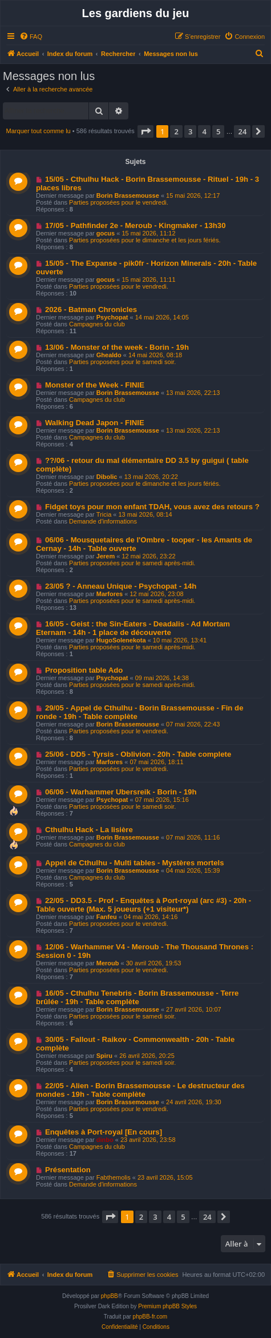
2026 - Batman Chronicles (91, 309)
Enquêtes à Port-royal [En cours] (103, 1132)
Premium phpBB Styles (167, 1306)
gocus (105, 233)
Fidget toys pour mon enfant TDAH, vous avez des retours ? (152, 506)
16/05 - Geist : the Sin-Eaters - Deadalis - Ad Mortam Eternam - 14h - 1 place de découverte (133, 628)
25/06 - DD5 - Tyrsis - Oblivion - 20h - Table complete (138, 754)
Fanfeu (106, 916)
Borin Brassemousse (127, 195)
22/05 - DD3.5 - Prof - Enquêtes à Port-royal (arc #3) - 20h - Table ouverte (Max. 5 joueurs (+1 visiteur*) (143, 904)
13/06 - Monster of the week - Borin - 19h (117, 347)
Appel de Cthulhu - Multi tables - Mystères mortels (134, 862)
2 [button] (176, 131)
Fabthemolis (113, 1177)
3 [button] (190, 131)
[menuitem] (30, 36)
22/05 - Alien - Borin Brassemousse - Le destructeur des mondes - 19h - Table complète (140, 1090)
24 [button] (242, 131)
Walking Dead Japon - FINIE (94, 422)
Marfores (109, 593)
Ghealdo (109, 355)
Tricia (103, 514)
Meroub (107, 963)
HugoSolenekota (121, 640)
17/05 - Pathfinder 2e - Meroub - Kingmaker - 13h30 (135, 225)
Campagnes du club (97, 324)
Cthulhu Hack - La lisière (89, 829)
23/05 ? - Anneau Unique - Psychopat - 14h (121, 586)
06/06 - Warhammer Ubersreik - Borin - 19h (121, 792)
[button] (145, 131)
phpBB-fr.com (150, 1316)
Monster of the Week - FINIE (94, 385)
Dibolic (107, 476)
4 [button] (204, 131)
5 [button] (218, 131)
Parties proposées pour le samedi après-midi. (132, 563)
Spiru (104, 1055)
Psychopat (112, 317)
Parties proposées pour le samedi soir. (122, 361)
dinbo (105, 1139)
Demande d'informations (103, 521)
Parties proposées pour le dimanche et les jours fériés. (144, 240)
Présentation (68, 1169)
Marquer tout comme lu (38, 130)
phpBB (109, 1296)
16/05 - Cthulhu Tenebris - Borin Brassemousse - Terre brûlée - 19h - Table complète (137, 997)
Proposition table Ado (84, 670)
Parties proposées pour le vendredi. (118, 202)
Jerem (105, 556)
